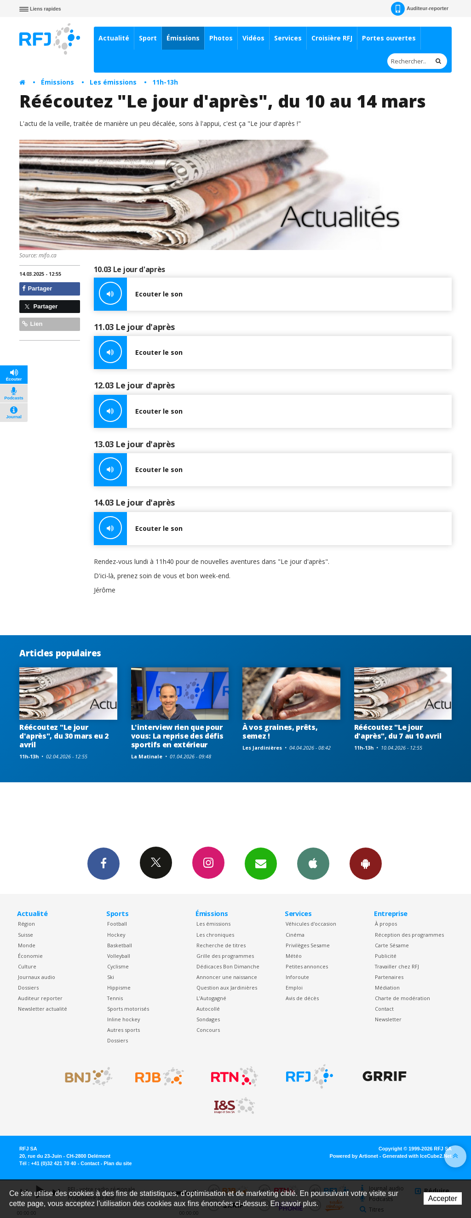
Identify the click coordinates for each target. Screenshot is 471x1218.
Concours (208, 1030)
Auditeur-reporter (419, 9)
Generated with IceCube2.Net (417, 1156)
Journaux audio (36, 977)
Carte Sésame (392, 945)
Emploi (294, 987)
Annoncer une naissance (226, 977)
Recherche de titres (221, 945)
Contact (384, 1009)
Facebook (103, 863)
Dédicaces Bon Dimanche (227, 966)
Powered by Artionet (354, 1156)
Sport (148, 38)
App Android (366, 863)
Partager (37, 288)
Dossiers (28, 987)
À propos (386, 924)
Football (117, 924)
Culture (27, 966)
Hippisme (119, 987)
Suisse (25, 935)
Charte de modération (402, 998)
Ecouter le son (138, 294)
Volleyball (118, 956)
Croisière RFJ (331, 38)
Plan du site (117, 1163)
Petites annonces (307, 966)
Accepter (442, 1198)
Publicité (385, 956)
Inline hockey (123, 1019)
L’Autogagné (211, 998)
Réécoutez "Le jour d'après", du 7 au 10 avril (398, 731)
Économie (30, 956)
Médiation (387, 987)
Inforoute (297, 977)
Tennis (115, 998)
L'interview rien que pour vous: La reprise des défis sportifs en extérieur (177, 736)
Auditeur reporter (40, 998)
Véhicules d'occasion (311, 924)
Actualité (113, 38)
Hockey (116, 935)
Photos (221, 38)
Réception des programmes (409, 935)
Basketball (119, 945)
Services (288, 38)
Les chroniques (215, 935)
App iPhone (313, 863)
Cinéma (295, 935)
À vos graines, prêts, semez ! (279, 731)
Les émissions (113, 82)
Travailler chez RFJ (397, 966)
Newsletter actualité (42, 1009)
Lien (32, 323)
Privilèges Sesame (308, 945)
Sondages (208, 1019)
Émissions (183, 38)
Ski (110, 977)
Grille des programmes (225, 956)
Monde (26, 945)
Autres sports (123, 1030)
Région (26, 924)
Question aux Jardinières (226, 987)
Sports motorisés (128, 1009)
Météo (294, 956)
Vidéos (253, 38)
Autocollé (208, 1009)
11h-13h (165, 82)
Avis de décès (302, 998)
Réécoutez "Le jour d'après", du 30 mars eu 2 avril (64, 736)
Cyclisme (118, 966)
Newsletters (261, 863)
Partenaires (389, 977)
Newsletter (388, 1019)
